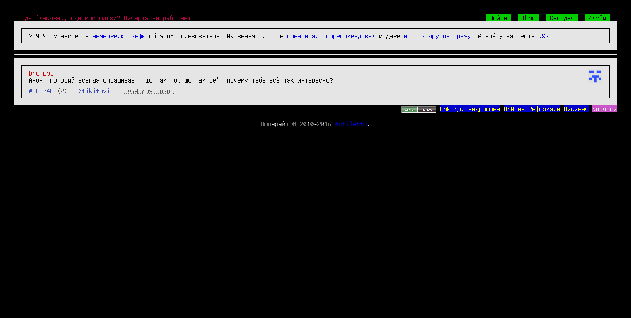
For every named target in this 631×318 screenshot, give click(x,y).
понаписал (303, 35)
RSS (543, 35)
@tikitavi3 (96, 90)
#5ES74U (41, 90)
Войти (498, 17)
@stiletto (351, 123)
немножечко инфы (118, 35)
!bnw (528, 17)
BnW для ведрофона (470, 108)
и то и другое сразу (437, 35)
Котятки (604, 108)
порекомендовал (350, 35)
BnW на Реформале (532, 108)
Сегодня (562, 17)
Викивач (576, 108)
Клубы (597, 17)
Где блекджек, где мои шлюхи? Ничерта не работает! (108, 17)
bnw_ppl (41, 72)
